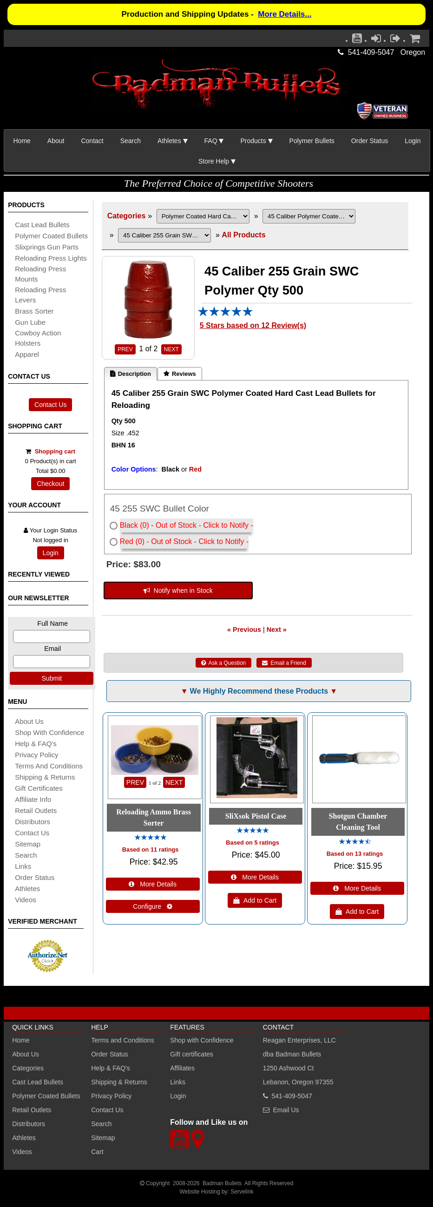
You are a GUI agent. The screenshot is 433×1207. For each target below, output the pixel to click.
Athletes (24, 1137)
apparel (27, 354)
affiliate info (33, 799)
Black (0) (134, 525)
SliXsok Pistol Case (256, 816)
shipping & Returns (45, 777)
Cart (97, 1151)
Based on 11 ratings (150, 849)
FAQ (210, 140)
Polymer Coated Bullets (46, 1096)
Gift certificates (39, 788)
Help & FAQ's (36, 744)
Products (253, 140)
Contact (92, 140)
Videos (25, 900)
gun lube (30, 322)
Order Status (369, 140)
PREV (125, 349)
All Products (243, 235)
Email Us (286, 1110)
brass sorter (34, 311)
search (26, 855)
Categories (126, 216)
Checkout (50, 483)
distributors (32, 822)
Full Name (52, 623)
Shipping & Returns (119, 1082)
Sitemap (103, 1137)
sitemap (27, 844)
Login (412, 140)
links (23, 866)
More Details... (284, 14)
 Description (130, 374)
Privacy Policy (36, 755)
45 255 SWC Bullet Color (159, 508)
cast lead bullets (42, 225)
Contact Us (50, 404)
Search (130, 140)
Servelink (241, 1191)
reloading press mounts (40, 274)
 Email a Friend (284, 663)
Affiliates (182, 1068)
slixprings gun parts (47, 247)
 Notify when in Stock (178, 590)
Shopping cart (55, 451)
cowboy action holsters (38, 338)
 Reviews (180, 374)
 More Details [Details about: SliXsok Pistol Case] (255, 877)
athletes (27, 888)
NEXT (171, 349)
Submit (52, 678)
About (56, 140)
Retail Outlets (31, 1110)
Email (52, 648)
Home (22, 140)
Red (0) (132, 541)
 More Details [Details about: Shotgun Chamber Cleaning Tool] (357, 888)
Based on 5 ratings (252, 842)
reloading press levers (40, 295)
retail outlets (36, 810)
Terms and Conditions (49, 766)
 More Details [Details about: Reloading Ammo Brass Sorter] (153, 884)
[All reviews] (225, 314)
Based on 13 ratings (355, 853)
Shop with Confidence (49, 732)
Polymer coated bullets (51, 236)
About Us (29, 721)
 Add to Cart (254, 900)
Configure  (152, 906)
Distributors (28, 1124)
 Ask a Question (223, 663)
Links (177, 1082)
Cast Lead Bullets (37, 1082)
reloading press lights (50, 258)
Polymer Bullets (312, 140)
